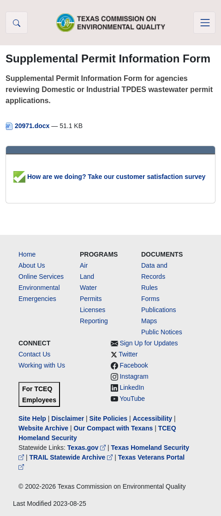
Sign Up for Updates (148, 343)
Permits (91, 298)
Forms (150, 298)
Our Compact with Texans (113, 428)
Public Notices (161, 332)
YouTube (132, 398)
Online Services (41, 276)
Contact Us (34, 354)
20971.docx (28, 125)
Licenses (92, 309)
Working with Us (41, 365)
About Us (31, 265)
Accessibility (153, 418)
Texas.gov (87, 447)
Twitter (128, 354)
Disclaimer (67, 418)
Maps (149, 321)
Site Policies (108, 418)
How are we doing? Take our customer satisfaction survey (109, 176)
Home (27, 254)
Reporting (94, 321)
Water (88, 287)
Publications (158, 309)
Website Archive (43, 428)
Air (84, 265)
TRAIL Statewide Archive (71, 457)
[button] (17, 23)
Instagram (133, 376)
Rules (149, 287)
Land (87, 276)
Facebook (133, 365)
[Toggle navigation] (204, 23)
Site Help (32, 418)
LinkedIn (131, 387)
